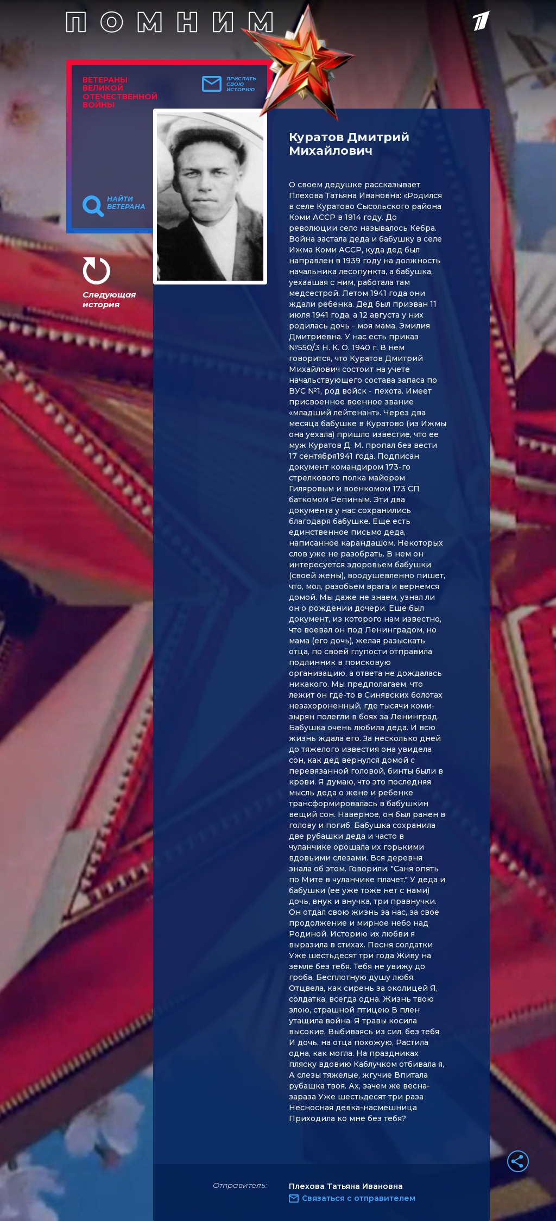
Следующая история (109, 299)
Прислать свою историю (241, 84)
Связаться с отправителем (358, 1198)
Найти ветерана (126, 203)
